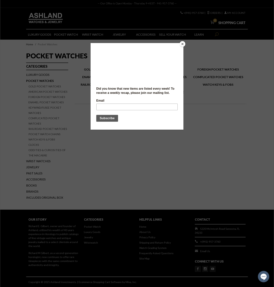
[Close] (182, 44)
